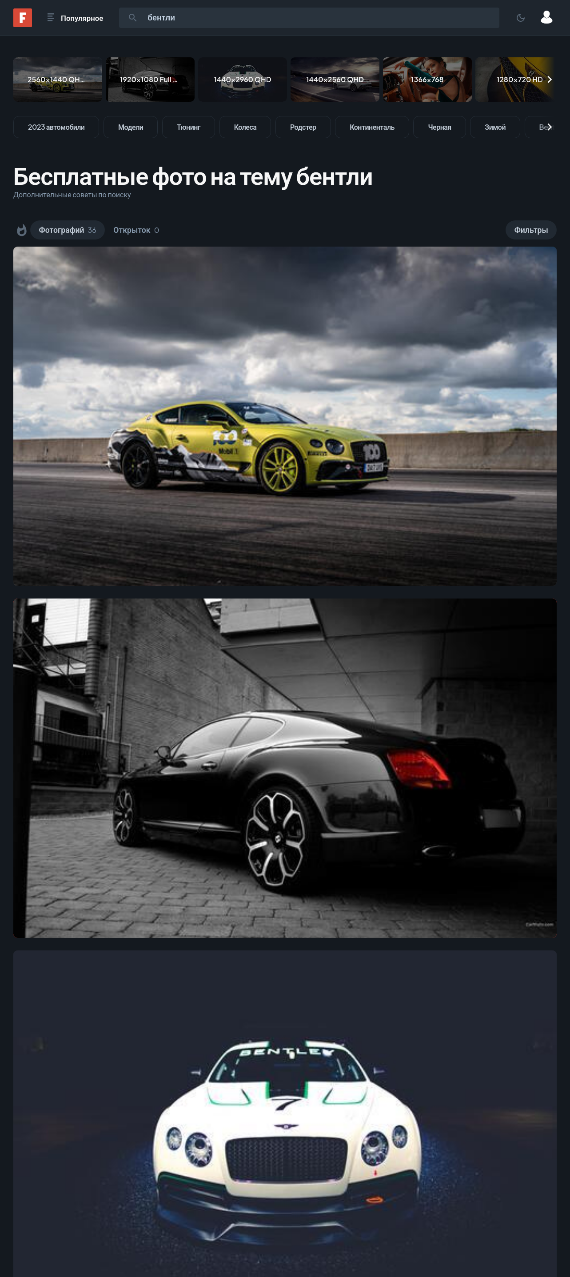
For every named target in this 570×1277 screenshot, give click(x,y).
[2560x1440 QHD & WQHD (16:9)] (57, 79)
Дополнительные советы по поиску (72, 194)
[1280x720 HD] (519, 79)
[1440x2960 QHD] (242, 79)
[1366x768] (427, 79)
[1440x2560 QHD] (335, 79)
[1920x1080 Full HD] (150, 79)
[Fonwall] (22, 24)
